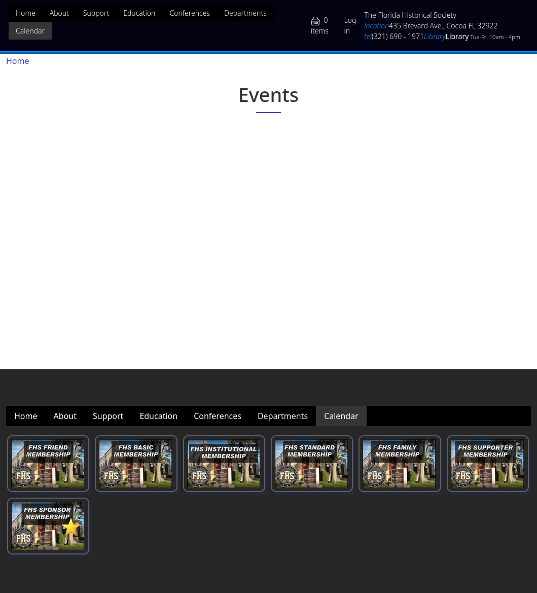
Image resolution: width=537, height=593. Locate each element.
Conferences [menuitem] (189, 13)
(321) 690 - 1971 (394, 36)
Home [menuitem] (25, 13)
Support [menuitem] (96, 13)
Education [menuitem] (139, 13)
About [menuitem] (59, 13)
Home (17, 60)
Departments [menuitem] (245, 13)
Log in (350, 25)
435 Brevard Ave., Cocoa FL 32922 (430, 25)
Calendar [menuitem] (30, 31)
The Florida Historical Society (410, 15)
